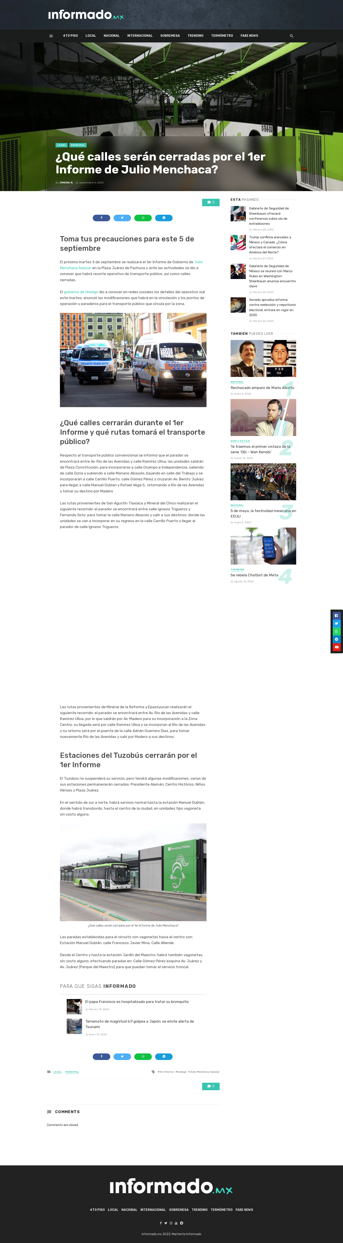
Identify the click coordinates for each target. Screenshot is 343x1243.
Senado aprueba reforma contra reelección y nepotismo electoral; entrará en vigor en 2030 (272, 307)
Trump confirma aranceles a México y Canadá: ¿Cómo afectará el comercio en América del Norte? (270, 244)
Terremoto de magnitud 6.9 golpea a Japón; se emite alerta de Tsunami (139, 1024)
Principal (78, 145)
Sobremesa (170, 36)
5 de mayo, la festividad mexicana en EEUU (263, 513)
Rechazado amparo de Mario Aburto (262, 387)
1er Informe (166, 1071)
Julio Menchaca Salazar (205, 1071)
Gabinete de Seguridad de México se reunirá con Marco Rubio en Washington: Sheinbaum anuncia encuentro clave (272, 276)
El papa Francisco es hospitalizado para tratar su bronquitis (137, 1001)
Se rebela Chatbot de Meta (254, 575)
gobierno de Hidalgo (81, 292)
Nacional (112, 36)
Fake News (249, 36)
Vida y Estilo (240, 441)
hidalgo (182, 1071)
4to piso (70, 36)
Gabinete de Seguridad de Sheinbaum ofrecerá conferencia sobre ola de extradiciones (269, 215)
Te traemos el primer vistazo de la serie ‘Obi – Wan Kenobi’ (260, 449)
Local (91, 36)
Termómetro (222, 36)
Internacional (140, 36)
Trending (195, 36)
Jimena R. (67, 182)
